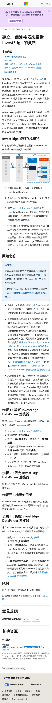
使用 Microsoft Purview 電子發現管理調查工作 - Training (23, 648)
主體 (38, 275)
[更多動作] (47, 29)
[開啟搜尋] (42, 3)
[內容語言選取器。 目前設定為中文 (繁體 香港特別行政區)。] (16, 678)
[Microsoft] (26, 4)
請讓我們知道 (15, 21)
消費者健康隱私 (20, 695)
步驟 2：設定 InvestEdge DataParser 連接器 (23, 67)
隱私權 (5, 695)
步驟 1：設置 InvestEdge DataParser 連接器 (22, 64)
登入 (48, 3)
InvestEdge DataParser (30, 79)
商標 (4, 699)
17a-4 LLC (37, 309)
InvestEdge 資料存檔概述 (15, 56)
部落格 (27, 691)
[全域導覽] (3, 3)
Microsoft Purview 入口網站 (25, 207)
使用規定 (36, 695)
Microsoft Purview (19, 29)
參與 (38, 691)
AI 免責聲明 (7, 691)
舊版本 (18, 691)
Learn (5, 29)
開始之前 (8, 60)
